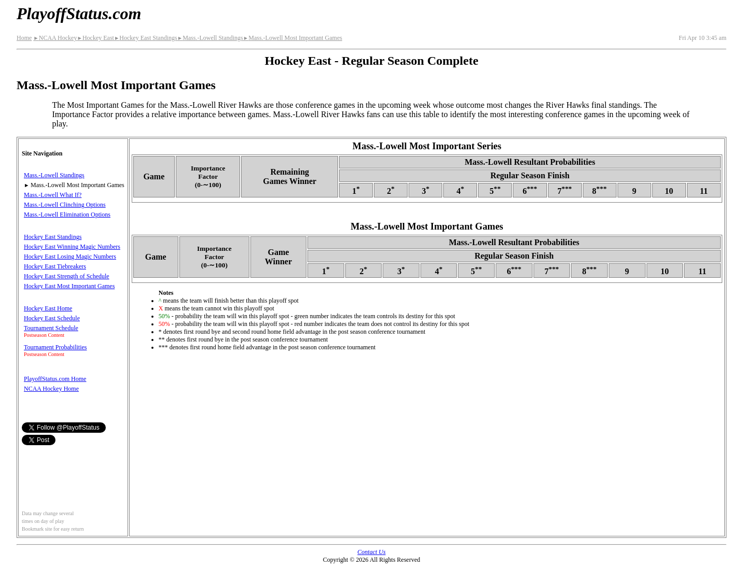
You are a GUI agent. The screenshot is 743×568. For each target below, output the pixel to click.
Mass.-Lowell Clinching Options (65, 204)
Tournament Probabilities (55, 347)
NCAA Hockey (55, 37)
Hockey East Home (48, 308)
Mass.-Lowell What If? (52, 194)
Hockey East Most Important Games (69, 286)
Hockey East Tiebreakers (55, 266)
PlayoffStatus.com (79, 13)
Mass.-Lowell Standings (210, 37)
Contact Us (371, 552)
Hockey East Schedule (52, 318)
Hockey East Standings (145, 37)
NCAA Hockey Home (51, 388)
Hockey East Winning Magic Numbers (72, 246)
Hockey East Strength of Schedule (66, 276)
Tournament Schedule (51, 328)
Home (24, 37)
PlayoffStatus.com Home (55, 378)
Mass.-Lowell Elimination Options (67, 214)
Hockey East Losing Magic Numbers (70, 256)
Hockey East (95, 37)
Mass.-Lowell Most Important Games (292, 37)
